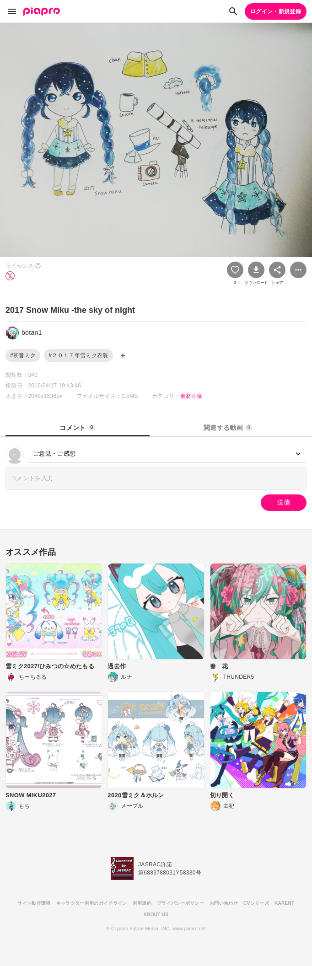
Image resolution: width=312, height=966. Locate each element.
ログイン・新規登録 (275, 11)
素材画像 (191, 396)
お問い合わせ (224, 903)
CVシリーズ (256, 903)
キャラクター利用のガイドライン (91, 903)
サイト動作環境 (33, 903)
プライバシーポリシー (180, 903)
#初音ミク (23, 355)
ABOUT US (156, 914)
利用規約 (142, 903)
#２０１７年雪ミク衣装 (78, 355)
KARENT (284, 903)
